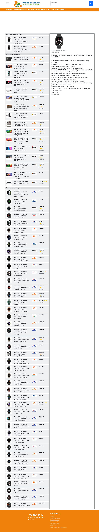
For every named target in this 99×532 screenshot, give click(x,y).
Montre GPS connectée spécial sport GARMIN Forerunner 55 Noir (20, 201)
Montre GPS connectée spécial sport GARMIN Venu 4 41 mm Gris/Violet (21, 433)
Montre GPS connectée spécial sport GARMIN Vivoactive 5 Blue (20, 237)
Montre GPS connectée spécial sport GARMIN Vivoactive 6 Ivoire (20, 324)
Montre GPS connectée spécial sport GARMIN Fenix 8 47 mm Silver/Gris (22, 498)
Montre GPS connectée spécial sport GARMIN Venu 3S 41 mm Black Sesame (21, 397)
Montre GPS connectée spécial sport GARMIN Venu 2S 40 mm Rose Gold (21, 288)
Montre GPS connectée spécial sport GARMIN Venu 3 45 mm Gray (21, 383)
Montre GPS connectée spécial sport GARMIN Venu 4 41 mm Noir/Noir (21, 454)
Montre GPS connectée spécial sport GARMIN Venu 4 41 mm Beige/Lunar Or (21, 462)
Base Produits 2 (54, 522)
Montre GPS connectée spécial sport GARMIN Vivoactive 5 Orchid (20, 252)
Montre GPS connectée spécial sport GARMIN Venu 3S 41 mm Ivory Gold (21, 404)
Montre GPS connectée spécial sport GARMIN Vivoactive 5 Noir (20, 244)
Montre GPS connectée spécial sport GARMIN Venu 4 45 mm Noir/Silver (21, 440)
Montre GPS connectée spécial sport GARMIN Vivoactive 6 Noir (20, 295)
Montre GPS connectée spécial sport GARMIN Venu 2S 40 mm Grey (21, 411)
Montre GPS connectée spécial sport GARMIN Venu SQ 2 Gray (21, 280)
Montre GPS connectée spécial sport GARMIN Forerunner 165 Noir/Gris (21, 259)
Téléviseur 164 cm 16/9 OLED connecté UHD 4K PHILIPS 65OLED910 (20, 66)
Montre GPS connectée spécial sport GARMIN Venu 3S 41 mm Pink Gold (21, 390)
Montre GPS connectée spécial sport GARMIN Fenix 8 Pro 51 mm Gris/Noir (22, 505)
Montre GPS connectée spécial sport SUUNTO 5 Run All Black (20, 316)
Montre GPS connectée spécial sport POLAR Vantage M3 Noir (20, 354)
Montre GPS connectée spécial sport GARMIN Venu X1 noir (21, 490)
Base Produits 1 (54, 520)
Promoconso (35, 514)
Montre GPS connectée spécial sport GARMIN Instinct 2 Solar (20, 469)
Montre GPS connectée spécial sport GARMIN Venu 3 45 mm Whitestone (21, 418)
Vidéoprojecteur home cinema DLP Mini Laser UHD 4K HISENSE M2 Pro (21, 124)
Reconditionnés (54, 523)
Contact (52, 516)
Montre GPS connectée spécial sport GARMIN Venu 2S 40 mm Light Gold (21, 339)
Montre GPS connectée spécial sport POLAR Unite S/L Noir (21, 266)
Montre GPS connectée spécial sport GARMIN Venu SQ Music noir (21, 426)
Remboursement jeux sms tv (58, 527)
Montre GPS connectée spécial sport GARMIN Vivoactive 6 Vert (20, 302)
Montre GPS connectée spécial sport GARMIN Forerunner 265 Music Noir (21, 361)
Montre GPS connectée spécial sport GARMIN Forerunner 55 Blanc (20, 208)
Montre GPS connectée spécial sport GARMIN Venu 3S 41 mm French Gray (21, 375)
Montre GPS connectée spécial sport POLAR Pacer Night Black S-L (21, 223)
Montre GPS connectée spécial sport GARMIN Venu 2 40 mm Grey (21, 347)
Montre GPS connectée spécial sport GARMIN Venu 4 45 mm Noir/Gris (21, 447)
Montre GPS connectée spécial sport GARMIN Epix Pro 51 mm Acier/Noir (21, 476)
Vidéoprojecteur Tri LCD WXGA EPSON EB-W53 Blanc (20, 91)
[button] (7, 3)
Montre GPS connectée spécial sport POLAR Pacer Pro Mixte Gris (21, 273)
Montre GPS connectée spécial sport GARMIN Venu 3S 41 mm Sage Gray (21, 368)
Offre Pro (53, 525)
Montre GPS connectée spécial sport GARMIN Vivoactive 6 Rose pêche (20, 309)
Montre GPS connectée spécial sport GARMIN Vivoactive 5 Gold (20, 230)
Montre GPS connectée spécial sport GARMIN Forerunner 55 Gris (20, 216)
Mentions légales (55, 518)
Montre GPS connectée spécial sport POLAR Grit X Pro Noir (21, 483)
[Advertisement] (49, 22)
